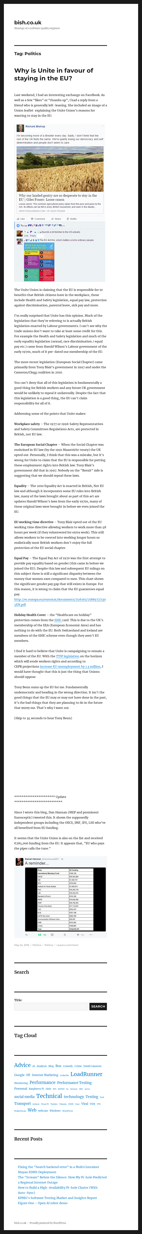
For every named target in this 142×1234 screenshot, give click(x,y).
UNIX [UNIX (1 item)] (71, 1104)
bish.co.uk (27, 22)
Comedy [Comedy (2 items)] (68, 1066)
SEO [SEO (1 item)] (81, 1089)
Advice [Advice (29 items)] (22, 1065)
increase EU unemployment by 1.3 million (70, 666)
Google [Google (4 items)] (19, 1075)
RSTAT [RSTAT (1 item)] (61, 1089)
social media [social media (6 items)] (24, 1097)
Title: (18, 1000)
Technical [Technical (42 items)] (49, 1096)
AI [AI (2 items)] (33, 1066)
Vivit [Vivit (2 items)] (92, 1104)
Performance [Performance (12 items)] (42, 1082)
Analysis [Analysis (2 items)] (42, 1066)
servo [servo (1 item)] (87, 1089)
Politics (37, 945)
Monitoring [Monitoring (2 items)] (21, 1083)
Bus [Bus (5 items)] (58, 1066)
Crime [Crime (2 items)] (78, 1066)
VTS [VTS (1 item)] (99, 1104)
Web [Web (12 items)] (32, 1110)
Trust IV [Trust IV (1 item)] (45, 1104)
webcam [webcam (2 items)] (43, 1110)
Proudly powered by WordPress (48, 1223)
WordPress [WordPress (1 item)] (67, 1111)
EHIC (58, 620)
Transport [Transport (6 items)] (22, 1103)
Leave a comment (67, 945)
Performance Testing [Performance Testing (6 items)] (74, 1083)
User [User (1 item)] (77, 1104)
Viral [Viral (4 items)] (84, 1104)
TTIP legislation (67, 656)
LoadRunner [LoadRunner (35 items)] (86, 1074)
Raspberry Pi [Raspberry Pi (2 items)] (36, 1088)
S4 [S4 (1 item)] (67, 1089)
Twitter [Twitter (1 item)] (54, 1104)
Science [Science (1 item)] (73, 1089)
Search (98, 1006)
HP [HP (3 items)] (28, 1075)
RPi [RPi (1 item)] (54, 1089)
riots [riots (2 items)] (48, 1088)
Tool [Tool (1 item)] (102, 1097)
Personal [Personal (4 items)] (20, 1088)
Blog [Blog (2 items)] (51, 1066)
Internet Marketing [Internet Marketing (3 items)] (45, 1075)
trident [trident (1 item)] (36, 1104)
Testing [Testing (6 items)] (92, 1097)
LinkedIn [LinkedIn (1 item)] (64, 1075)
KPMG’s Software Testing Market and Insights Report (57, 1198)
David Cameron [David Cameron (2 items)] (92, 1066)
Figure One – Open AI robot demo (42, 1203)
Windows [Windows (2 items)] (55, 1110)
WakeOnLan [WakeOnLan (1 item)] (20, 1111)
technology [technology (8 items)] (74, 1096)
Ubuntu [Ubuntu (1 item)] (63, 1104)
